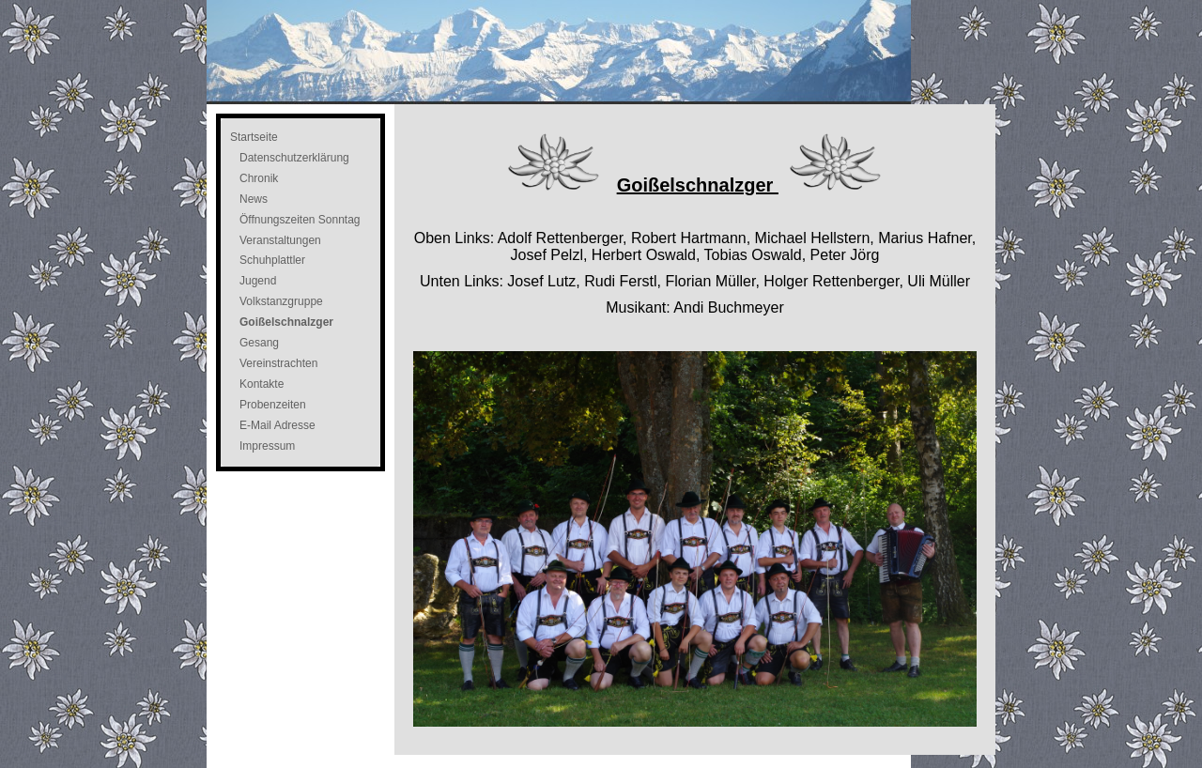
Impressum (267, 446)
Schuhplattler (272, 260)
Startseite (254, 137)
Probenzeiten (272, 404)
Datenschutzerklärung (294, 157)
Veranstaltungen (280, 240)
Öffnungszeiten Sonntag (300, 219)
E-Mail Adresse (277, 425)
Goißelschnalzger (286, 322)
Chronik (258, 178)
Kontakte (261, 384)
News (253, 199)
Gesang (259, 342)
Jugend (257, 280)
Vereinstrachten (278, 363)
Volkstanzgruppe (281, 301)
